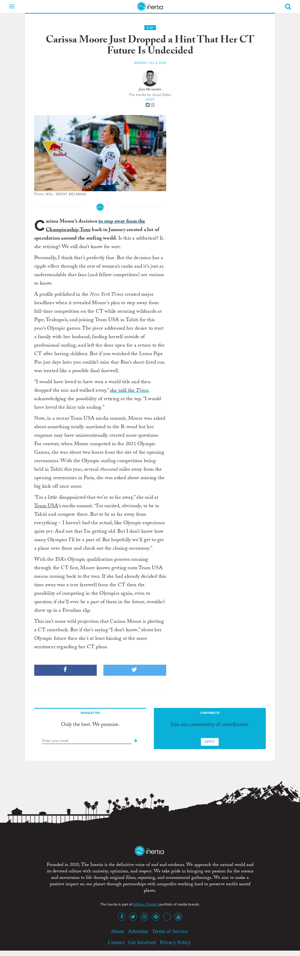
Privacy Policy (175, 942)
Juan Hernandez (150, 90)
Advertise (138, 931)
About (117, 931)
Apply (210, 742)
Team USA (46, 506)
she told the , (129, 391)
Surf (150, 28)
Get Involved (142, 942)
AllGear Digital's (145, 904)
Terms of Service (170, 931)
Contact (116, 942)
